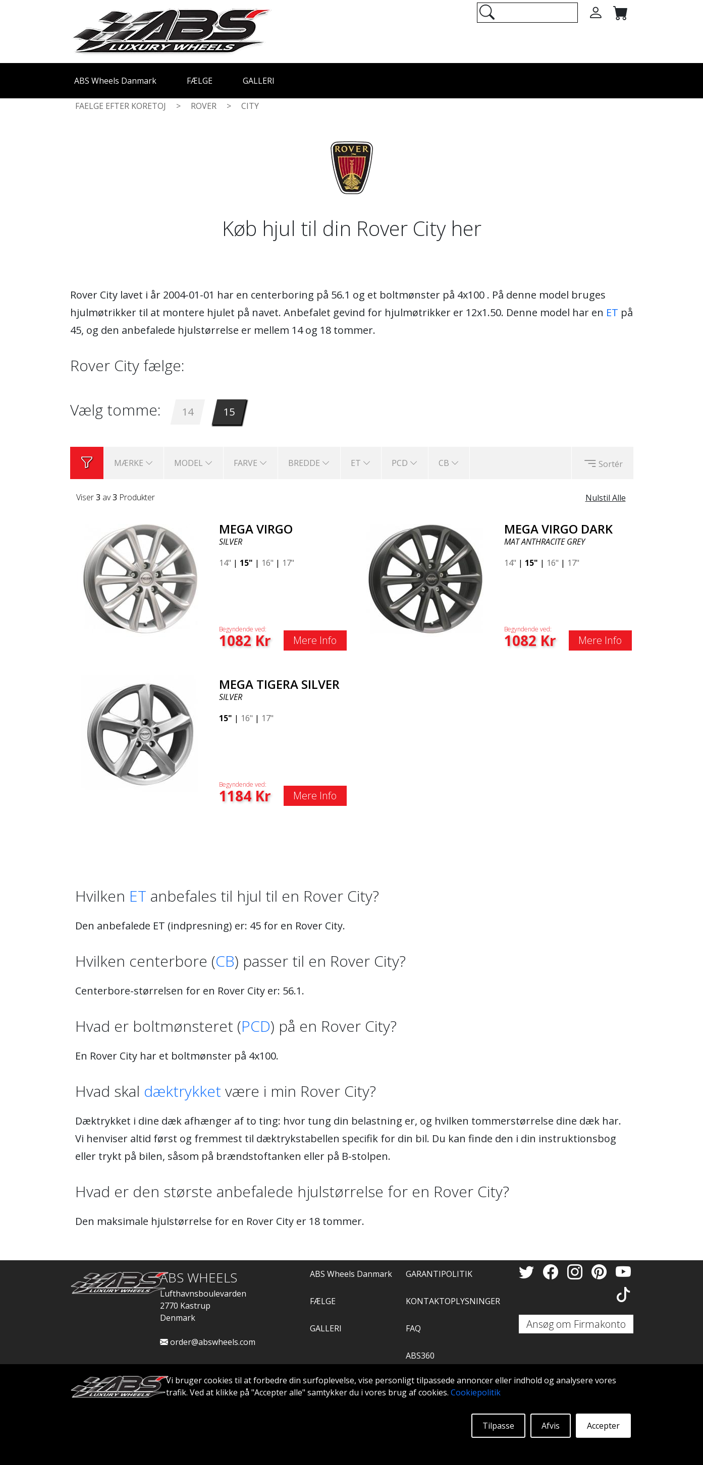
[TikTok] (623, 1294)
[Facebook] (552, 1271)
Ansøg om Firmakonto (576, 1324)
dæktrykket (182, 1091)
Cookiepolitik (476, 1392)
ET (612, 312)
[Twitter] (528, 1271)
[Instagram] (577, 1271)
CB (225, 961)
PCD (256, 1026)
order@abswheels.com (207, 1341)
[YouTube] (623, 1271)
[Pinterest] (601, 1271)
